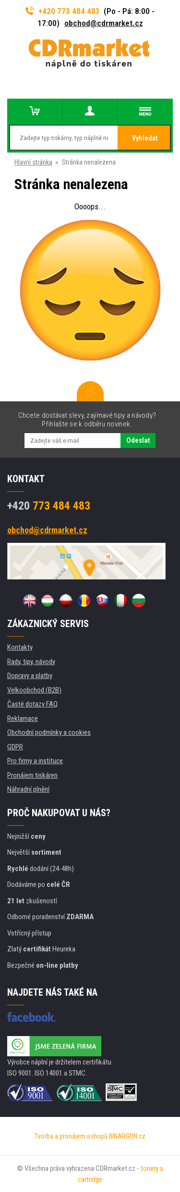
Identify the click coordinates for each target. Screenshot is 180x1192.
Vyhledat (144, 138)
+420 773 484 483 (62, 11)
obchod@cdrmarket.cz (103, 23)
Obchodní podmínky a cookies (49, 732)
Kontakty (20, 647)
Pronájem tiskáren (32, 775)
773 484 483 (48, 506)
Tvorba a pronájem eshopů (71, 1136)
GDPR (15, 747)
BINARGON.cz (127, 1136)
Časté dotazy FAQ (32, 704)
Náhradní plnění (28, 789)
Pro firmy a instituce (35, 760)
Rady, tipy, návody (31, 661)
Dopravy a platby (29, 675)
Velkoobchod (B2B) (34, 690)
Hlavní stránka (33, 162)
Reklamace (22, 718)
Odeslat (138, 440)
